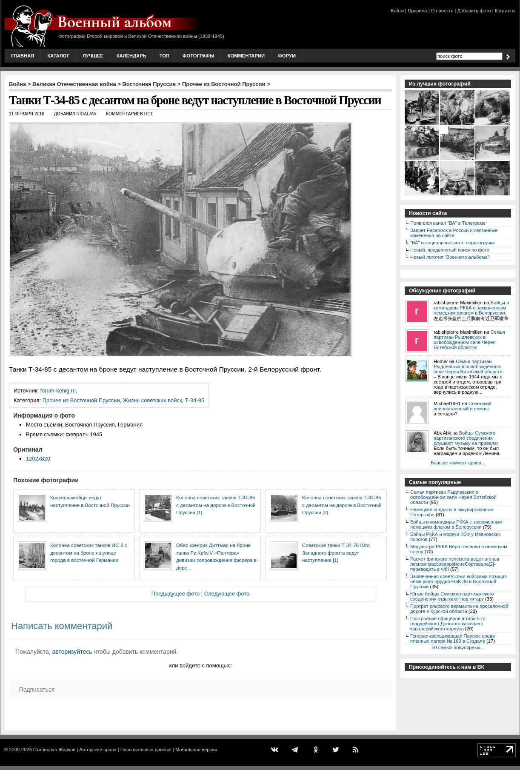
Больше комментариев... (458, 462)
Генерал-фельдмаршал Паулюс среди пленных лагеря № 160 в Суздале (452, 638)
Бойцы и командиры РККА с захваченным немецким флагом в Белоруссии (471, 307)
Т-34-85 (194, 400)
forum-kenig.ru (58, 390)
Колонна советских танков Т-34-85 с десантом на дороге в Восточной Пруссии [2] (342, 505)
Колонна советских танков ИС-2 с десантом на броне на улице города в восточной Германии (88, 552)
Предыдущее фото (175, 593)
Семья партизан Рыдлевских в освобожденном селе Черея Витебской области (469, 339)
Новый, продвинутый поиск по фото (449, 249)
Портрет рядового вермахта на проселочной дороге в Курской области (459, 609)
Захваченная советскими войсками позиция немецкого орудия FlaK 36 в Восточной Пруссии (458, 581)
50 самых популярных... (457, 647)
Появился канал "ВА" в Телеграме (448, 223)
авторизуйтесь (72, 651)
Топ (164, 55)
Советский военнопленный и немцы (462, 406)
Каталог (58, 55)
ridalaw (86, 114)
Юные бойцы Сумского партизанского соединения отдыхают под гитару (452, 596)
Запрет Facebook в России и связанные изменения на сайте (453, 233)
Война (17, 84)
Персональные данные (145, 749)
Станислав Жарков (54, 749)
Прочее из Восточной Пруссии (224, 84)
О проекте (442, 10)
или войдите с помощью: (200, 665)
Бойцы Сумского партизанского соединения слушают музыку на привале (465, 438)
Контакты (505, 10)
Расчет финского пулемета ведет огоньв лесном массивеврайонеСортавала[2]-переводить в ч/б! (454, 564)
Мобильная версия (196, 749)
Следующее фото (227, 593)
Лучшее (93, 55)
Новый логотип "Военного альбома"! (450, 257)
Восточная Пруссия (149, 84)
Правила (417, 10)
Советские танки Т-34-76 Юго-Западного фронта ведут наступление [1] (336, 552)
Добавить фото (474, 10)
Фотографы (198, 55)
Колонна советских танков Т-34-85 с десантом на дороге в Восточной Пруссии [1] (216, 505)
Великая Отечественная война (74, 84)
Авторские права (97, 749)
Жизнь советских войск (152, 400)
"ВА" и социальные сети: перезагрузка (452, 242)
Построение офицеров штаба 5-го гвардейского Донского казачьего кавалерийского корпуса (448, 623)
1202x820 (38, 458)
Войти (397, 10)
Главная (22, 55)
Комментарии (246, 55)
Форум (287, 55)
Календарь (131, 55)
